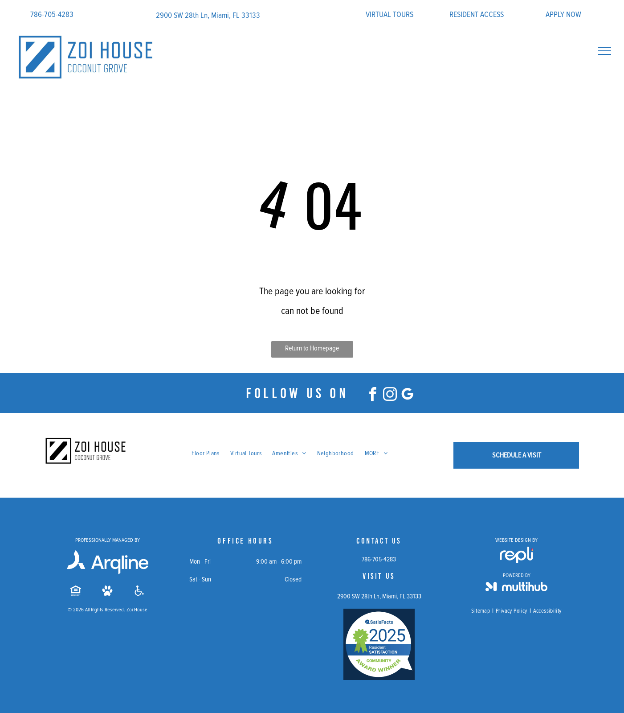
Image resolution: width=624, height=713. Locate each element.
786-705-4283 (51, 14)
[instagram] (390, 396)
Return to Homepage (312, 348)
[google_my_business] (407, 396)
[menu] (604, 50)
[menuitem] (205, 453)
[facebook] (372, 396)
